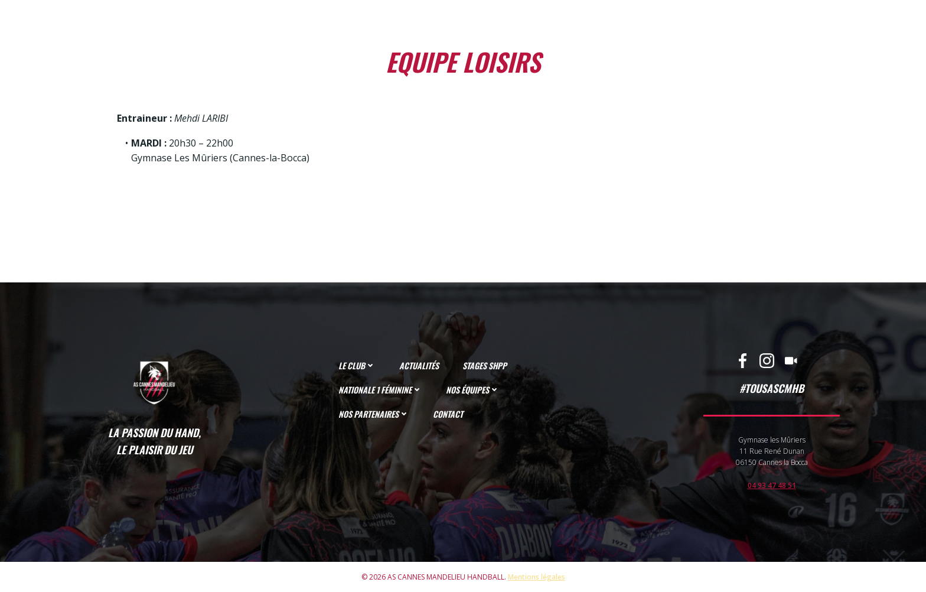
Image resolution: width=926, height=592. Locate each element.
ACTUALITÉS (419, 365)
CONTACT (448, 414)
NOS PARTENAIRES (373, 414)
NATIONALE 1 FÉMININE (380, 389)
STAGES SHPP (484, 365)
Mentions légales (536, 577)
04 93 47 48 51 (772, 485)
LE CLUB (357, 365)
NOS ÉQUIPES (473, 389)
